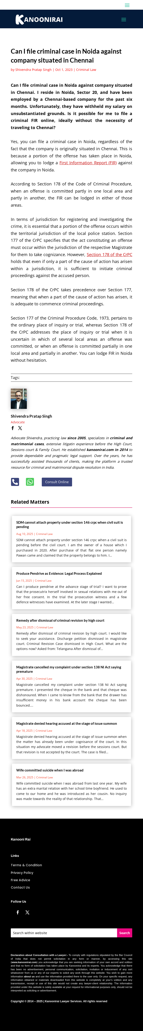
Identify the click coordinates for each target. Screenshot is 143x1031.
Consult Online (57, 481)
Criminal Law (86, 69)
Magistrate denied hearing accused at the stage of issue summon (66, 723)
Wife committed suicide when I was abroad (50, 770)
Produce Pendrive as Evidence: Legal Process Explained (59, 573)
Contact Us (20, 887)
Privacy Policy (22, 872)
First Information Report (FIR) (88, 162)
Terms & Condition (26, 865)
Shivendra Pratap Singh (33, 69)
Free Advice (20, 880)
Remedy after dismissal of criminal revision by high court (60, 620)
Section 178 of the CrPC (109, 254)
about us (29, 976)
